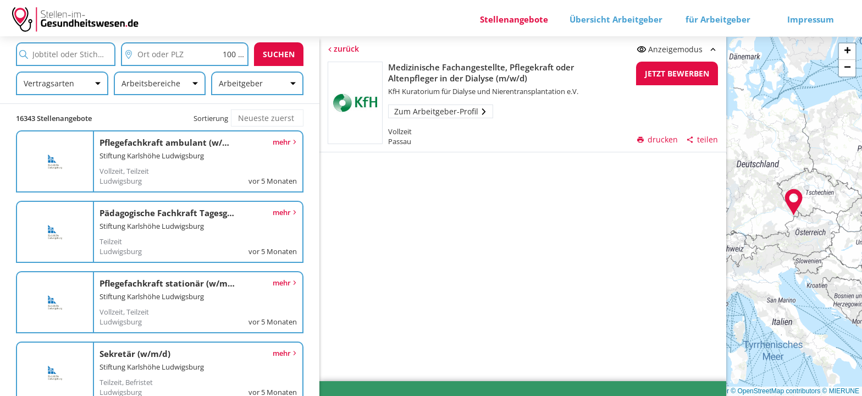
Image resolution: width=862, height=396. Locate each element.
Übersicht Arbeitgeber (616, 19)
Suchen (279, 54)
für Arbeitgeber (718, 19)
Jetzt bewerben (677, 73)
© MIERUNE (840, 391)
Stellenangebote (514, 19)
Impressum (810, 19)
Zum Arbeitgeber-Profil (440, 111)
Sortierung (211, 118)
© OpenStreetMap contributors (775, 391)
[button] (794, 202)
